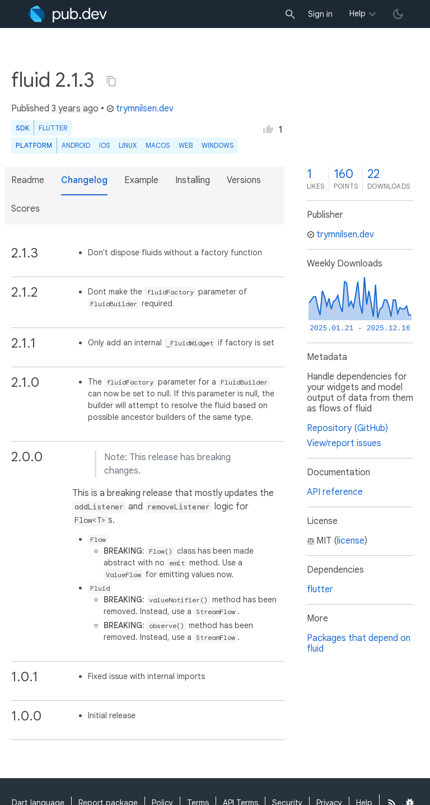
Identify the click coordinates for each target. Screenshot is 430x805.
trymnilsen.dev (140, 108)
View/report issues (344, 443)
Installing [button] (192, 180)
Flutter (53, 128)
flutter (320, 589)
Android (76, 145)
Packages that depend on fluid (358, 643)
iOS (104, 145)
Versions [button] (244, 180)
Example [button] (141, 180)
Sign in (320, 14)
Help (357, 13)
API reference (335, 492)
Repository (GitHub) (347, 428)
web (186, 145)
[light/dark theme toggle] (398, 14)
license (350, 540)
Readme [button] (27, 180)
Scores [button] (25, 208)
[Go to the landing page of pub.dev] (67, 14)
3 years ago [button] (75, 108)
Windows (217, 145)
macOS (158, 145)
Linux (128, 145)
